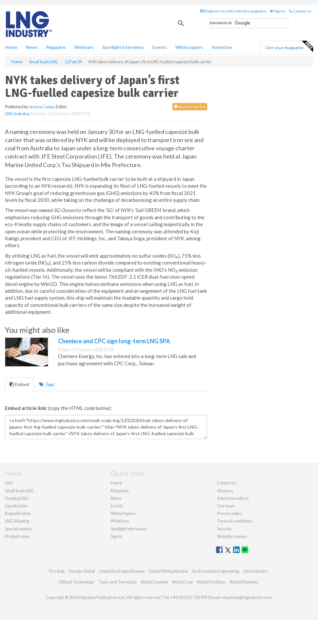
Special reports (18, 528)
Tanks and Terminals (117, 582)
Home (11, 47)
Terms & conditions (234, 521)
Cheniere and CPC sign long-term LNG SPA (114, 341)
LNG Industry (17, 113)
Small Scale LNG (19, 490)
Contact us (300, 11)
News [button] (32, 47)
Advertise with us (233, 498)
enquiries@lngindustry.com (247, 597)
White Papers (123, 513)
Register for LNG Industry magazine (233, 11)
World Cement (154, 582)
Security (224, 528)
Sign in (277, 11)
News (116, 498)
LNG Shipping (17, 521)
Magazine (56, 47)
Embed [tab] (19, 384)
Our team (226, 505)
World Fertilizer (211, 582)
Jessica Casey (41, 106)
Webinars (84, 47)
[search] (248, 23)
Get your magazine (289, 46)
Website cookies (232, 536)
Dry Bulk (57, 571)
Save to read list (189, 106)
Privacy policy (229, 513)
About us (225, 490)
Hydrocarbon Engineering (215, 571)
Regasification (18, 513)
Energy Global (82, 571)
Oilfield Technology (76, 582)
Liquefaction (16, 505)
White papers (189, 47)
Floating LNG (17, 498)
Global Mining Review (168, 571)
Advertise (222, 47)
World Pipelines (243, 582)
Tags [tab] (47, 384)
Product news (17, 536)
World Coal (182, 582)
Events (159, 47)
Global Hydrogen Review (122, 571)
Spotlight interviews (123, 47)
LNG (9, 482)
